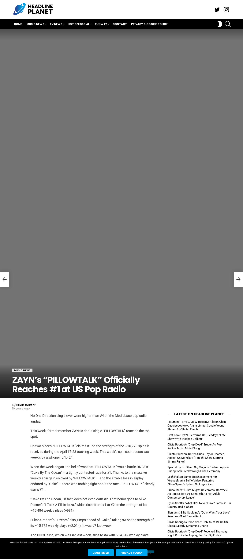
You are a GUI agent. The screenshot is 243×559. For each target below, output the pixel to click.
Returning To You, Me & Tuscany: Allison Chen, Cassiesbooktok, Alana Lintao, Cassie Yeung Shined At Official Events (196, 425)
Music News (35, 24)
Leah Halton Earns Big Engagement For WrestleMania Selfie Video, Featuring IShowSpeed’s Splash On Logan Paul (192, 480)
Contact (120, 24)
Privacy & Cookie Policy (149, 24)
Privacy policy (132, 553)
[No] (149, 551)
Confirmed (101, 553)
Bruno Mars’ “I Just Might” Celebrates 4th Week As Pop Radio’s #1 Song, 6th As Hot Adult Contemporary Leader (197, 493)
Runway (101, 24)
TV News (56, 24)
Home (18, 24)
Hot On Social (78, 24)
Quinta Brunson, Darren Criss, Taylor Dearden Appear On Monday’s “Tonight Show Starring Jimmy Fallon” (195, 457)
